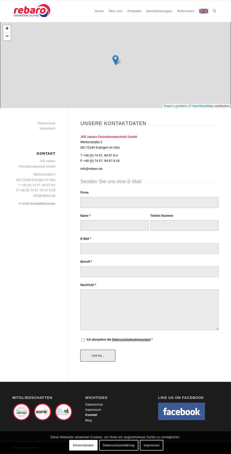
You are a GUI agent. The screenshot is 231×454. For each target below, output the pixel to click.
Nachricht (88, 285)
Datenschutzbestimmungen (131, 339)
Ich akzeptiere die (119, 339)
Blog (88, 420)
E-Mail (85, 238)
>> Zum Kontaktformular (36, 203)
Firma (84, 192)
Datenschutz (46, 123)
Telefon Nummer (161, 215)
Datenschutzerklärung (119, 445)
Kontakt (91, 415)
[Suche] (214, 11)
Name (85, 215)
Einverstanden (83, 445)
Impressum (47, 128)
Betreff (86, 261)
